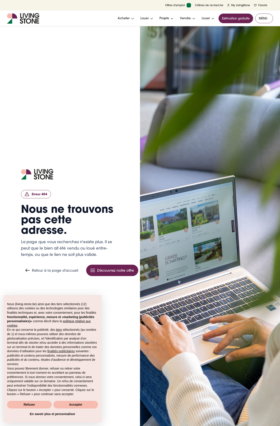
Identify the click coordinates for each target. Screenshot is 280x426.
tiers (59, 329)
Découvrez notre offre (112, 270)
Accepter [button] (75, 404)
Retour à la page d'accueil (51, 270)
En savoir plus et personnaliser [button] (52, 414)
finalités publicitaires (61, 351)
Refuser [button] (29, 404)
